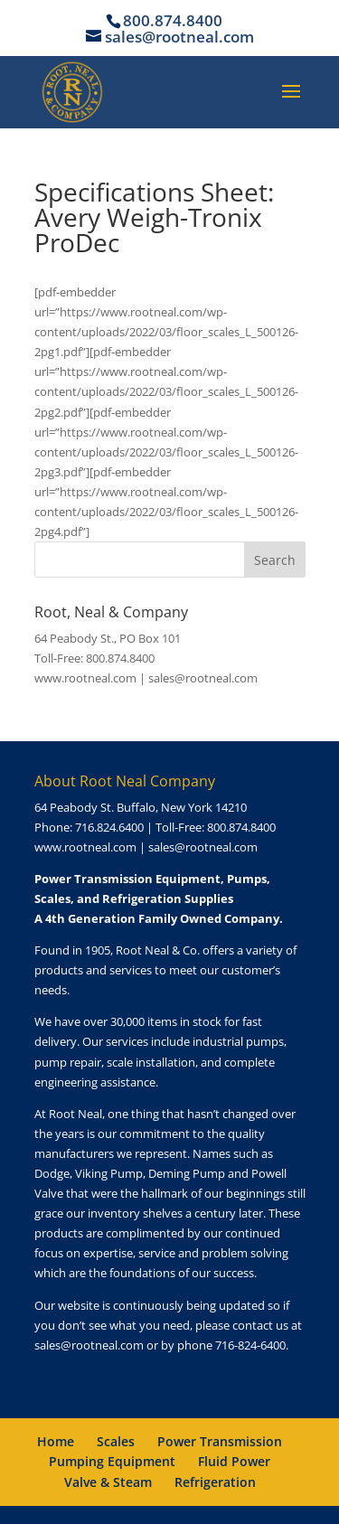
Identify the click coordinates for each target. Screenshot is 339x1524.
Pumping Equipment (112, 1461)
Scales (116, 1441)
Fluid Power (234, 1461)
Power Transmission (219, 1441)
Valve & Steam (108, 1482)
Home (55, 1441)
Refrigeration (215, 1482)
